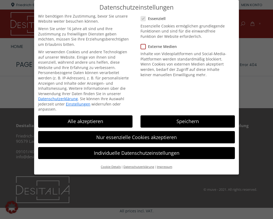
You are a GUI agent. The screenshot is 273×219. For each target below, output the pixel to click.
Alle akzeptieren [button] (85, 121)
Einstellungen (78, 104)
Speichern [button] (187, 121)
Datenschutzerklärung (58, 98)
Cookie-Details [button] (111, 167)
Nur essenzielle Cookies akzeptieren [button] (136, 137)
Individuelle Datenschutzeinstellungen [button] (136, 153)
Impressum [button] (164, 167)
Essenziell (154, 18)
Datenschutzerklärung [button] (138, 167)
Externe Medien (160, 46)
